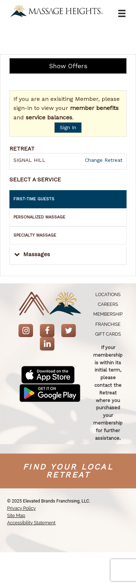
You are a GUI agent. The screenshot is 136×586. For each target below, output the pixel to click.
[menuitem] (108, 294)
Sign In (68, 127)
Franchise (107, 324)
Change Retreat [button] (103, 160)
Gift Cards (108, 334)
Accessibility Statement (31, 522)
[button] (68, 256)
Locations (107, 294)
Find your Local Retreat (68, 470)
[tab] (68, 199)
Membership (108, 314)
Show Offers (68, 66)
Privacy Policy (21, 508)
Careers (108, 304)
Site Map (16, 515)
